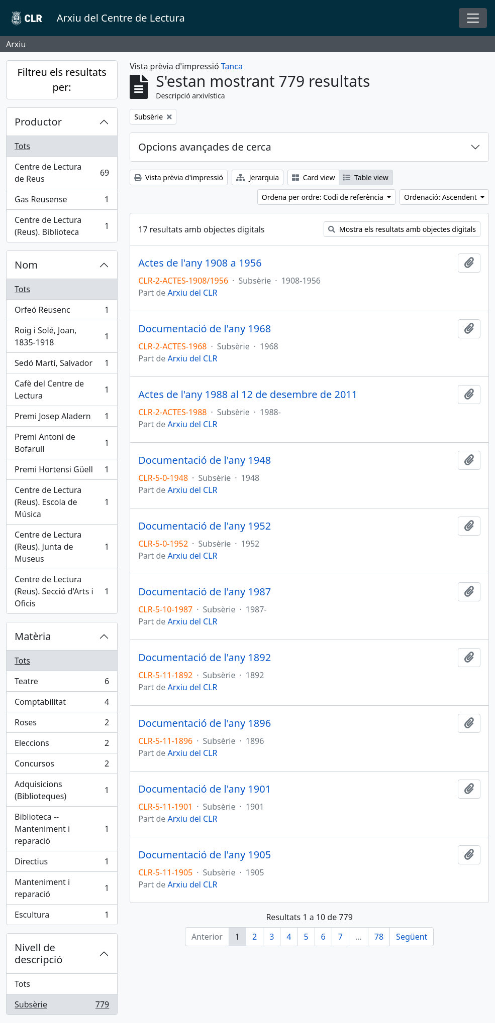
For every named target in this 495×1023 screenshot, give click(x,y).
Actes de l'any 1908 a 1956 (199, 263)
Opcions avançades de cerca (204, 147)
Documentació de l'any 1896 (204, 723)
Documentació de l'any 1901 (204, 789)
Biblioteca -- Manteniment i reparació (61, 828)
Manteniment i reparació (61, 888)
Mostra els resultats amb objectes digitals (402, 229)
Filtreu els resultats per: (61, 79)
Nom (26, 265)
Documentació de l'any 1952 (204, 526)
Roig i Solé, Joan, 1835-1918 (61, 336)
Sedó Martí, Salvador (61, 365)
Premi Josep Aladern (61, 418)
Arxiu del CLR (192, 292)
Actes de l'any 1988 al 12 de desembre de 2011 (247, 395)
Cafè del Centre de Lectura (61, 389)
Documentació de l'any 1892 (204, 658)
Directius (61, 863)
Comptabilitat (61, 704)
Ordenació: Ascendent (441, 197)
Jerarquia (257, 177)
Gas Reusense (61, 201)
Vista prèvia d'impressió (178, 177)
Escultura (61, 917)
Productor (38, 122)
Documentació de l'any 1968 (204, 329)
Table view (365, 177)
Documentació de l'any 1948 (204, 460)
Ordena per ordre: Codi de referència (323, 197)
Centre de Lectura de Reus (61, 172)
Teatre (61, 683)
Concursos (61, 765)
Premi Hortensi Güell (61, 471)
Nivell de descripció (38, 953)
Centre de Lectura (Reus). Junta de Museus (61, 546)
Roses (61, 724)
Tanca (232, 66)
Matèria (33, 636)
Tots (22, 146)
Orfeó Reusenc (61, 312)
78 (378, 936)
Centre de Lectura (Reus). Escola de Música (61, 502)
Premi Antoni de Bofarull (61, 442)
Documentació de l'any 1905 (204, 855)
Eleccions (61, 745)
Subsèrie (61, 1006)
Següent (411, 936)
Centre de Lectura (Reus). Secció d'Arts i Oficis (61, 591)
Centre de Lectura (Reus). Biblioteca (61, 225)
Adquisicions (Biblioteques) (61, 790)
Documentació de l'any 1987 (204, 592)
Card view (313, 177)
